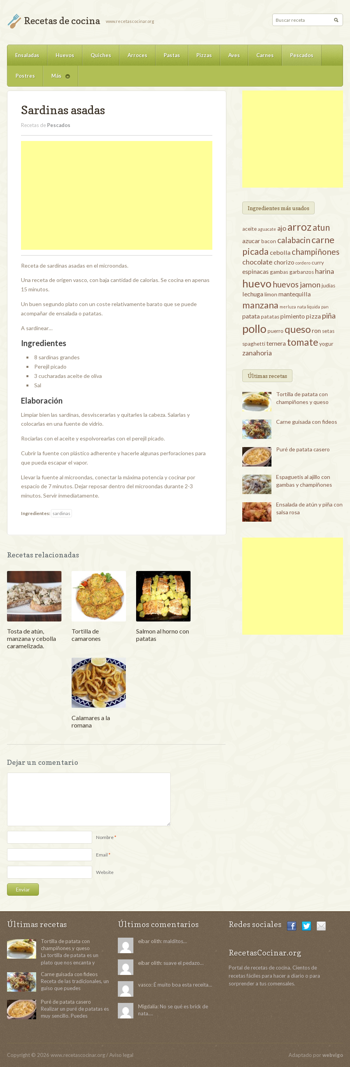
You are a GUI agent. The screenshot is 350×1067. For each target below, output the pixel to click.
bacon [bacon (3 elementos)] (268, 241)
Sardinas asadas (63, 110)
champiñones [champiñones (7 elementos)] (316, 251)
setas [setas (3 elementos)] (328, 331)
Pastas (172, 55)
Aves (234, 55)
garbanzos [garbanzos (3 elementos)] (301, 272)
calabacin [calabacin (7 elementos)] (293, 240)
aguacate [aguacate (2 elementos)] (267, 229)
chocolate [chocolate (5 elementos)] (257, 262)
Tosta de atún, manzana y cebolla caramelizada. (31, 638)
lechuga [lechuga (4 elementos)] (252, 294)
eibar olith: (150, 941)
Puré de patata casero (303, 449)
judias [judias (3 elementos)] (328, 285)
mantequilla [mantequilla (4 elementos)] (294, 294)
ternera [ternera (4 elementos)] (276, 343)
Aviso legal (121, 1055)
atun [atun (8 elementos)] (321, 227)
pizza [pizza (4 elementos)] (313, 316)
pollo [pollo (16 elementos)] (254, 328)
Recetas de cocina (62, 20)
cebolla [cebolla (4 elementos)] (280, 252)
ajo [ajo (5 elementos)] (281, 228)
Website (105, 872)
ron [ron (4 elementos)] (316, 330)
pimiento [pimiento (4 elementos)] (292, 316)
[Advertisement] (116, 195)
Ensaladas (27, 55)
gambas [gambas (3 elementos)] (279, 272)
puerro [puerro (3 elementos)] (276, 331)
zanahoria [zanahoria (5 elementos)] (257, 352)
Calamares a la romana (91, 721)
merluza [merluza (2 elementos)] (288, 306)
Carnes (265, 55)
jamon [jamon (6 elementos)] (310, 284)
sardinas (61, 513)
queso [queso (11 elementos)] (298, 329)
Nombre (105, 837)
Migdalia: (148, 1006)
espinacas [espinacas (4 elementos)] (255, 271)
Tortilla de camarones (86, 634)
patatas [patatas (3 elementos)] (270, 316)
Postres (25, 76)
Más (56, 79)
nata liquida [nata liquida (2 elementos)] (308, 306)
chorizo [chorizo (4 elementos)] (284, 262)
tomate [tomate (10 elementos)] (302, 342)
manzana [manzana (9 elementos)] (260, 304)
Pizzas (204, 55)
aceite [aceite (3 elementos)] (249, 229)
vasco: (145, 985)
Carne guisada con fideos (306, 421)
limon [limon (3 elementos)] (270, 294)
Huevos (65, 55)
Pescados (301, 55)
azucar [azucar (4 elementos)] (251, 240)
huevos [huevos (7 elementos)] (286, 284)
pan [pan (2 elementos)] (325, 306)
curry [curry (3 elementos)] (318, 262)
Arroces (137, 55)
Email (102, 855)
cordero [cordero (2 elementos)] (303, 262)
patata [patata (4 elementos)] (251, 316)
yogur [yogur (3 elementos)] (326, 344)
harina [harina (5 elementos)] (324, 271)
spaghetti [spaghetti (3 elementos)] (253, 344)
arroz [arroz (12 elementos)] (299, 227)
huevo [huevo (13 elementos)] (256, 283)
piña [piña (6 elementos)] (329, 315)
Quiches (101, 55)
